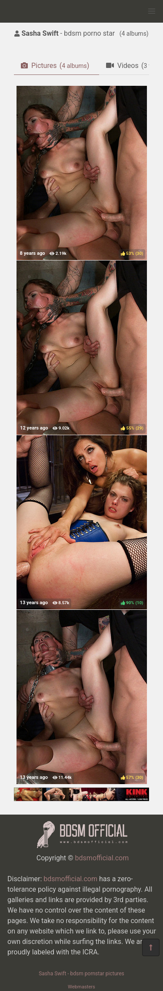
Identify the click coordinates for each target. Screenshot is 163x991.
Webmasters (81, 987)
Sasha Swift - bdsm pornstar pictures (81, 974)
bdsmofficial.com (102, 858)
